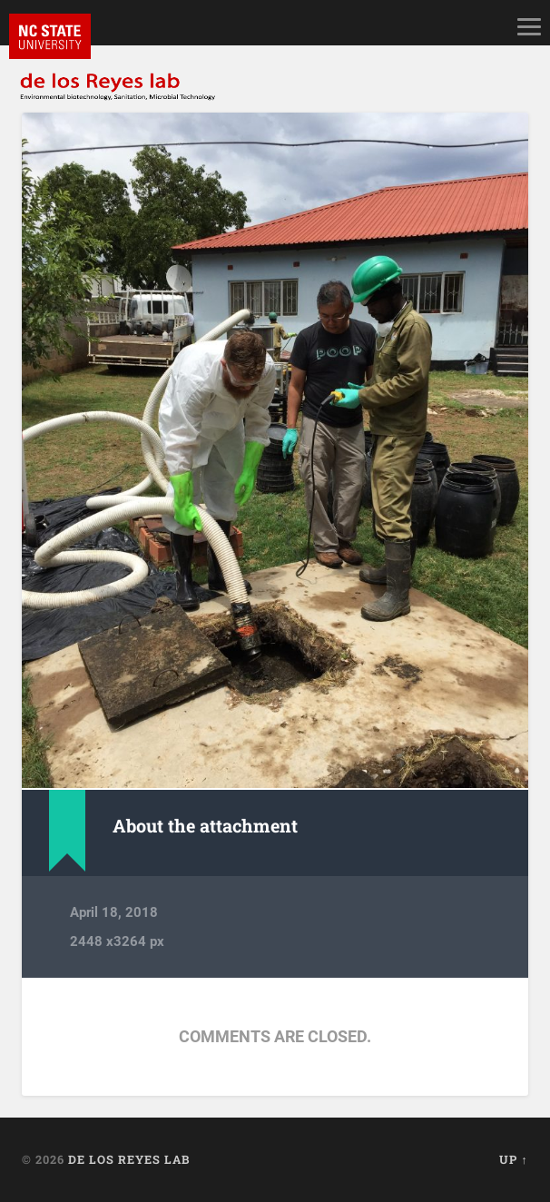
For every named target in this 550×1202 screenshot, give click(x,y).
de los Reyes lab (129, 1159)
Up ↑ (513, 1159)
